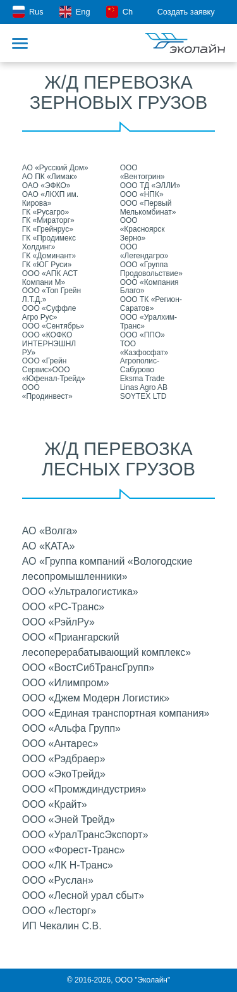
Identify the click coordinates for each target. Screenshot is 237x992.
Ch (119, 12)
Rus (28, 12)
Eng (74, 12)
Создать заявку (193, 12)
